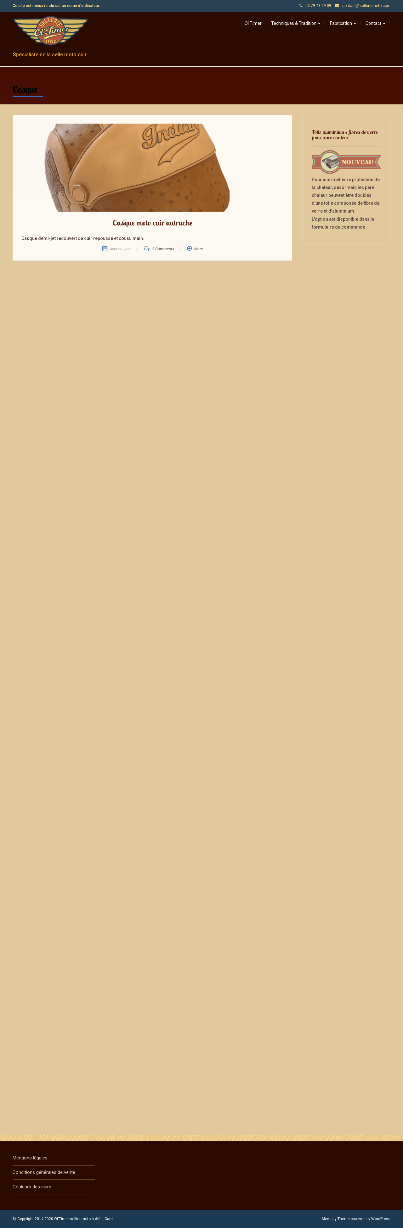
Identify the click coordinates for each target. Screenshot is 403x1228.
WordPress (380, 1219)
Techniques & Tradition (296, 23)
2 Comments (163, 249)
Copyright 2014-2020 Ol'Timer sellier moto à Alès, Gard (65, 1219)
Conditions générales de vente (44, 1172)
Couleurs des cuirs (32, 1187)
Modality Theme (336, 1219)
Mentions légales (30, 1158)
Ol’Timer (253, 23)
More (198, 249)
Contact (375, 23)
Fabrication (343, 23)
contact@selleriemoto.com (366, 5)
